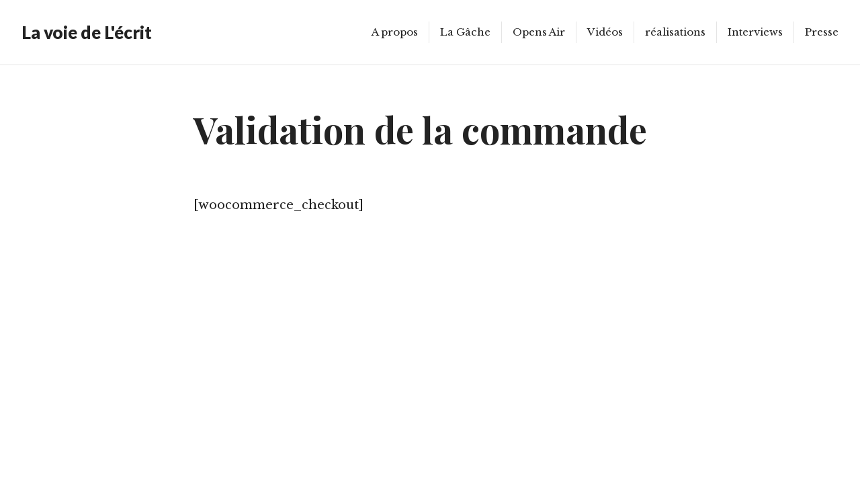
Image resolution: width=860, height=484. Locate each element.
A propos (395, 32)
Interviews (755, 32)
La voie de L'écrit (87, 32)
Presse (821, 32)
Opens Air (539, 32)
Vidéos (605, 32)
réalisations (675, 32)
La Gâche (465, 32)
